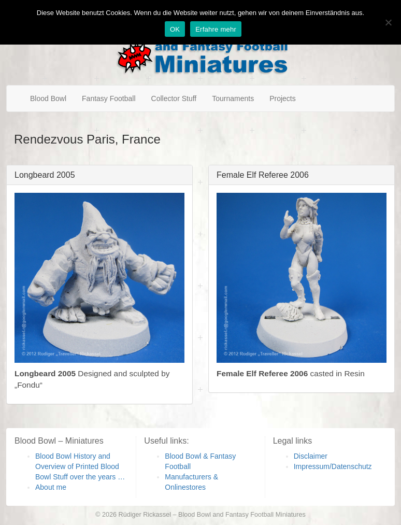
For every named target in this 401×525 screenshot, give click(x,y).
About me (50, 487)
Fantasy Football (109, 98)
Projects (282, 98)
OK (175, 29)
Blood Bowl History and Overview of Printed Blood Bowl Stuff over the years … (80, 466)
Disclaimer (310, 456)
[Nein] (388, 22)
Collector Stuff (174, 98)
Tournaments (233, 98)
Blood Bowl (48, 98)
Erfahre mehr (215, 29)
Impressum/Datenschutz (333, 466)
